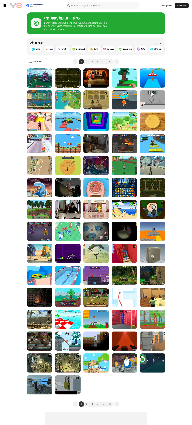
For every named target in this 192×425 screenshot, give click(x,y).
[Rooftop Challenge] (152, 341)
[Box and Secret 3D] (152, 253)
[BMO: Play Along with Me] (124, 363)
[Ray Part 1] (152, 209)
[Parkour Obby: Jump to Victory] (68, 121)
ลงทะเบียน (181, 5)
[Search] (69, 5)
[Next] (160, 42)
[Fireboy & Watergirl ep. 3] (68, 78)
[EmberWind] (152, 275)
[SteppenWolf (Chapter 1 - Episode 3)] (68, 363)
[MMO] (36, 49)
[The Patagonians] (39, 297)
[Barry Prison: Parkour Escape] (124, 99)
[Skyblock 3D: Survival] (124, 78)
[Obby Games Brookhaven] (68, 319)
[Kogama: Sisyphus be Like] (124, 341)
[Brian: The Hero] (96, 78)
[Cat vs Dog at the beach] (124, 209)
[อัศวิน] (141, 49)
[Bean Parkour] (124, 319)
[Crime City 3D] (152, 165)
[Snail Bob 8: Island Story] (39, 99)
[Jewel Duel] (124, 187)
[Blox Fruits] (124, 165)
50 (110, 61)
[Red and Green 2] (152, 319)
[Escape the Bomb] (68, 384)
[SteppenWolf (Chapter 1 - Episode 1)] (39, 363)
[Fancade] (39, 275)
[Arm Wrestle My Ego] (68, 209)
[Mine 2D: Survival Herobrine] (68, 297)
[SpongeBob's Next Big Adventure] (39, 253)
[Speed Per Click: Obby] (152, 143)
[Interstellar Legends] (39, 78)
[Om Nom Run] (39, 143)
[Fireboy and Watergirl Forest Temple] (152, 187)
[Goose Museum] (152, 363)
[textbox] (39, 62)
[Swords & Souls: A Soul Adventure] (96, 99)
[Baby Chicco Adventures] (68, 143)
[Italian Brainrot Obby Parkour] (152, 78)
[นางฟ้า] (62, 49)
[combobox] (39, 62)
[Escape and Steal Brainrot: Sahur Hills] (124, 231)
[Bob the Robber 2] (39, 341)
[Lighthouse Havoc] (68, 187)
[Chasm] (124, 253)
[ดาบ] (49, 49)
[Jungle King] (96, 297)
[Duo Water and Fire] (96, 275)
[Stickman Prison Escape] (152, 99)
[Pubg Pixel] (96, 253)
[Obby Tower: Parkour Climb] (96, 121)
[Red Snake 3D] (124, 297)
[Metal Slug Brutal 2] (39, 319)
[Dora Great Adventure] (124, 121)
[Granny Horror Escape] (96, 143)
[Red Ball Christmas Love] (68, 341)
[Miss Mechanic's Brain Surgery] (96, 187)
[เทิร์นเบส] (156, 49)
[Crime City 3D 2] (39, 121)
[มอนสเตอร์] (78, 49)
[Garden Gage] (96, 363)
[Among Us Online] (96, 231)
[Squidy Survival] (68, 165)
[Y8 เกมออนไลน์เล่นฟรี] (16, 5)
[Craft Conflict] (68, 231)
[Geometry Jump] (68, 253)
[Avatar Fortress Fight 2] (39, 187)
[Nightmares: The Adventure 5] (96, 165)
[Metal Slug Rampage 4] (124, 275)
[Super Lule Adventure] (96, 319)
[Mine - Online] (39, 209)
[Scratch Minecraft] (96, 341)
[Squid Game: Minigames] (152, 121)
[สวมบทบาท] (125, 49)
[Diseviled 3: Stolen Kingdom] (124, 143)
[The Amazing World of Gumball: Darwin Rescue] (96, 209)
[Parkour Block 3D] (152, 231)
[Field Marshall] (39, 165)
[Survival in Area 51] (39, 384)
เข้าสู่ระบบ (167, 5)
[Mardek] (39, 231)
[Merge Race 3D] (68, 275)
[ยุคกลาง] (108, 49)
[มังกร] (94, 49)
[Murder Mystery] (152, 297)
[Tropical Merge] (68, 99)
